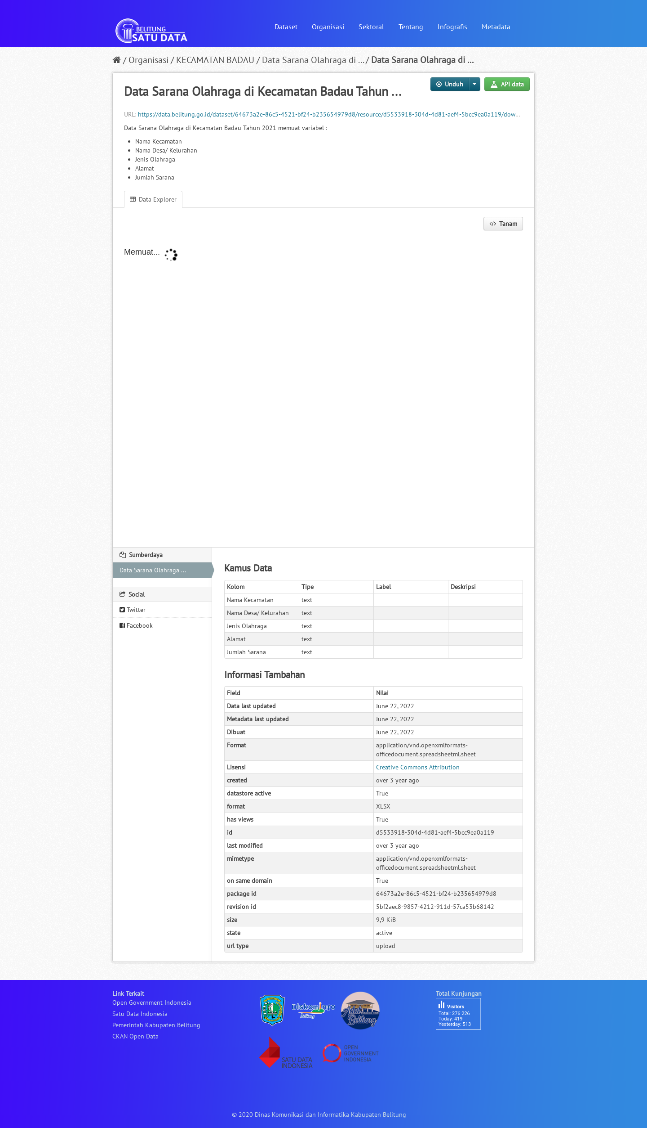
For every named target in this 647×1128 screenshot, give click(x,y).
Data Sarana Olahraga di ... (312, 60)
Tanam (503, 224)
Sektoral (371, 26)
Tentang (411, 26)
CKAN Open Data (135, 1036)
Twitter (133, 610)
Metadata (496, 26)
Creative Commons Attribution (418, 767)
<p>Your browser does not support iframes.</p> (323, 389)
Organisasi (328, 26)
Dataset (286, 26)
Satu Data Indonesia (140, 1014)
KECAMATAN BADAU (215, 60)
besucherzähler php (463, 1045)
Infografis (452, 26)
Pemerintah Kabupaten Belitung (156, 1025)
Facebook (136, 625)
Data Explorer (153, 199)
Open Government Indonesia (151, 1002)
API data (507, 84)
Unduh (449, 84)
